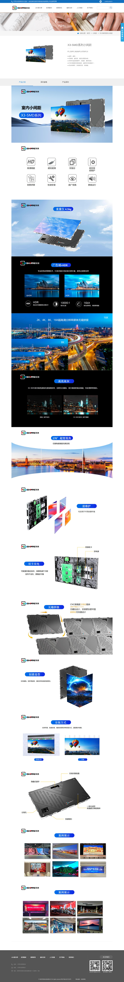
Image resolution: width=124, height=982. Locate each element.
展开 (122, 34)
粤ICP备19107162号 (66, 979)
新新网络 (83, 979)
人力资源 (79, 8)
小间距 (95, 33)
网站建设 (78, 979)
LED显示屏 (38, 8)
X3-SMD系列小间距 (106, 33)
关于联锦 (90, 8)
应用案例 (49, 8)
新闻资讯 (59, 8)
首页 (88, 33)
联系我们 (71, 957)
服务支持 (69, 8)
